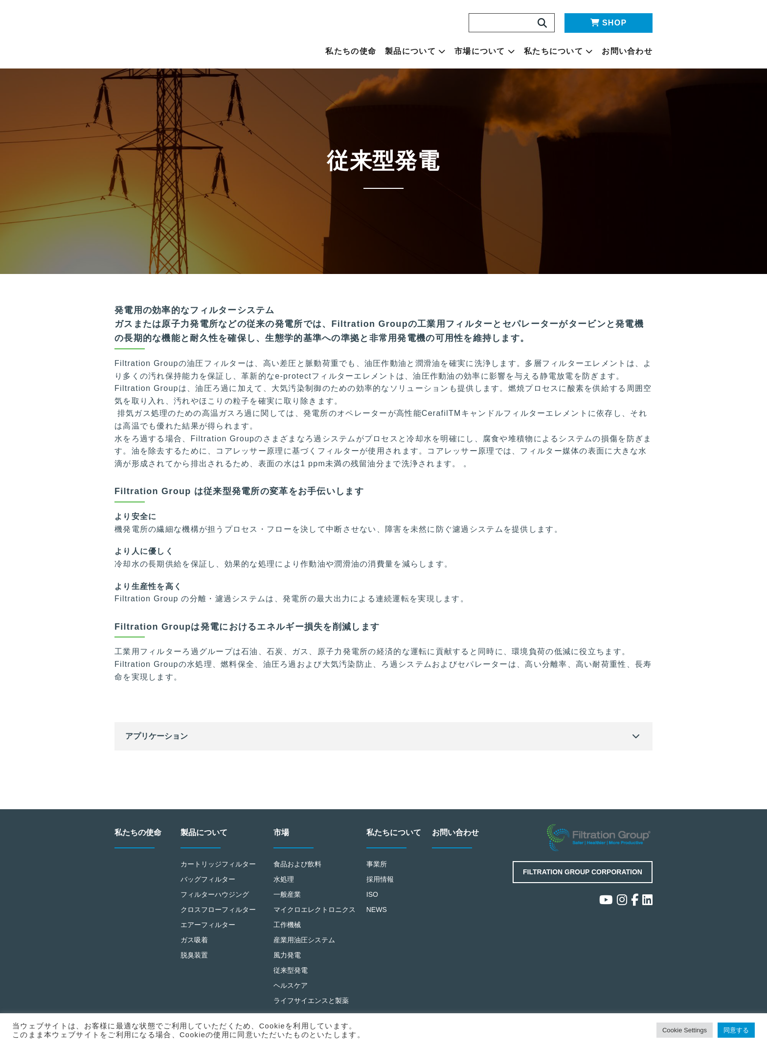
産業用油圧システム (305, 940)
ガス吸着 (194, 940)
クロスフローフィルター (218, 909)
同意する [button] (735, 1030)
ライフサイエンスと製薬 (311, 1000)
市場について (484, 51)
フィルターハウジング (215, 894)
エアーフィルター (208, 925)
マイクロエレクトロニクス (315, 909)
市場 (282, 833)
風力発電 (287, 955)
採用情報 (380, 880)
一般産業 (287, 894)
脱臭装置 (194, 955)
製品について (415, 51)
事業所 (376, 864)
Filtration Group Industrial (600, 838)
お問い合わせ (627, 51)
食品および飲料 (297, 864)
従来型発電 (290, 970)
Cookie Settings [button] (677, 1030)
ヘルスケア (290, 985)
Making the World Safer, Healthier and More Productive (189, 34)
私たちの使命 (350, 51)
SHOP (608, 23)
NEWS (377, 909)
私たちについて (558, 51)
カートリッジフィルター (218, 864)
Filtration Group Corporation (583, 872)
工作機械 (287, 925)
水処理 (283, 880)
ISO (372, 894)
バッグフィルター (208, 880)
